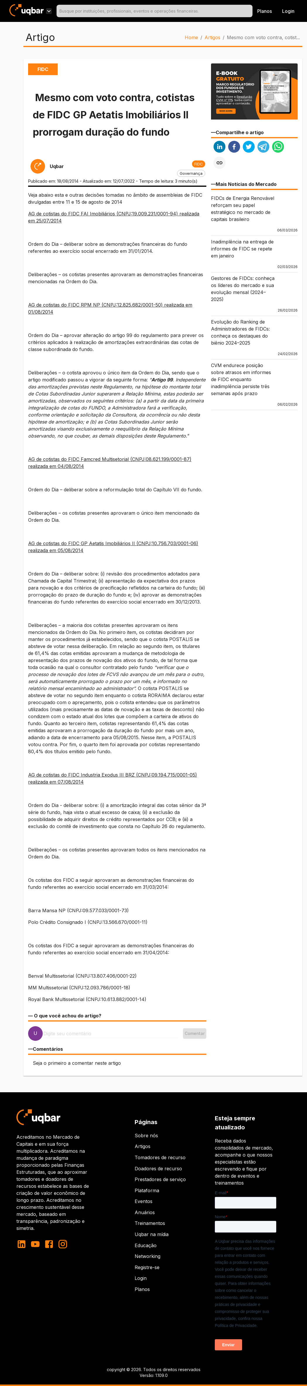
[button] (198, 163)
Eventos (143, 1201)
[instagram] (62, 1244)
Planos (264, 11)
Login (141, 1278)
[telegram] (263, 147)
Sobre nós (146, 1135)
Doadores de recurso (158, 1168)
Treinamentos (150, 1223)
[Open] (250, 11)
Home (191, 37)
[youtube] (35, 1244)
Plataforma (147, 1190)
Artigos (212, 37)
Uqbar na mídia (152, 1234)
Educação (146, 1245)
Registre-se (147, 1267)
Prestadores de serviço (160, 1179)
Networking (147, 1256)
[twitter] (249, 147)
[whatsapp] (278, 147)
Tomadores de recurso (160, 1157)
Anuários (145, 1212)
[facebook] (234, 147)
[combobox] (154, 11)
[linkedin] (219, 147)
